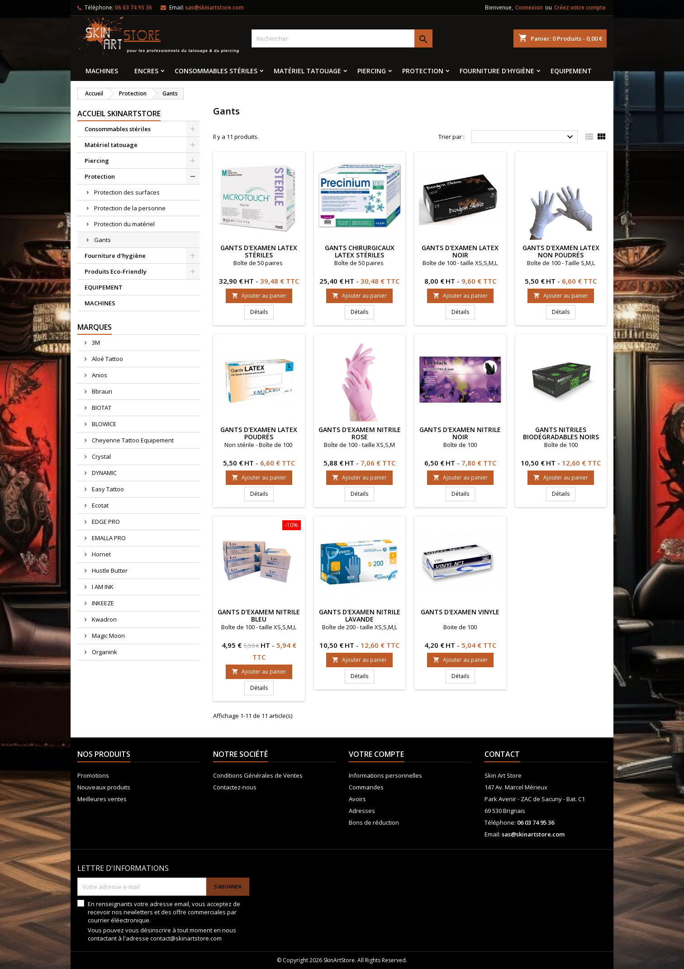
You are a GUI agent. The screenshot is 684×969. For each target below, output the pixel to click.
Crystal (100, 456)
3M (95, 342)
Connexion (529, 7)
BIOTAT (100, 408)
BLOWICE (103, 424)
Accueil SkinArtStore (119, 114)
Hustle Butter (109, 570)
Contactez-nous (234, 787)
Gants (102, 240)
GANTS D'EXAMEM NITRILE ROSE (359, 433)
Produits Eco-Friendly (116, 271)
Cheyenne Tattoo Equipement (132, 440)
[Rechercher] (342, 38)
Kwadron (103, 619)
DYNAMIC (103, 473)
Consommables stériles (216, 70)
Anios (98, 375)
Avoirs (357, 799)
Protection (422, 70)
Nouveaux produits (103, 787)
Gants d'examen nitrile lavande (359, 615)
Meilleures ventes (102, 799)
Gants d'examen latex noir (460, 251)
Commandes (366, 787)
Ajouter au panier (259, 295)
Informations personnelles (385, 775)
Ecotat (99, 505)
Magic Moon (107, 636)
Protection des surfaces (127, 192)
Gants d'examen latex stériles (258, 251)
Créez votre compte (580, 7)
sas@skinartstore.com (214, 7)
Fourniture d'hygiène (497, 70)
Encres (146, 70)
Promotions (93, 775)
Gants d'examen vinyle (460, 612)
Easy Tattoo (107, 489)
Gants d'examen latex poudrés (258, 433)
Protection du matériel (124, 224)
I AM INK (102, 587)
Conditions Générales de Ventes (258, 775)
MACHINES (102, 70)
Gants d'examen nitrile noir (460, 433)
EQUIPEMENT (571, 70)
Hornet (100, 554)
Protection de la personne (130, 208)
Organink (103, 652)
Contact (502, 754)
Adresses (362, 811)
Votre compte (376, 754)
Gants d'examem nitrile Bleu (259, 615)
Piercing (371, 70)
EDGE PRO (105, 522)
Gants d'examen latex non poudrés (560, 251)
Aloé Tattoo (106, 359)
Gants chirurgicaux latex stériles (359, 251)
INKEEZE (102, 603)
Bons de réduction (374, 822)
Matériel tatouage (307, 70)
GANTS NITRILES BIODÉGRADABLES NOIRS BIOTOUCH (561, 436)
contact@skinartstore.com (186, 938)
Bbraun (101, 391)
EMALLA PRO (108, 538)
